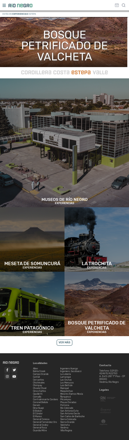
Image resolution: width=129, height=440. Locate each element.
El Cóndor (38, 413)
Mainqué (64, 388)
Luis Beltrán (66, 385)
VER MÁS (64, 342)
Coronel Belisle (40, 402)
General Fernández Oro (45, 422)
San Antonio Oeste (70, 413)
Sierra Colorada (68, 419)
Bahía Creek (39, 371)
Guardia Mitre (40, 430)
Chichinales (39, 382)
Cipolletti (37, 394)
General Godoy (40, 425)
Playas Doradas (68, 402)
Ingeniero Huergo (69, 368)
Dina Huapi (38, 408)
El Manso (37, 416)
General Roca (40, 427)
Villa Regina (66, 430)
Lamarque (65, 377)
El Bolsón (37, 410)
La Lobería (65, 374)
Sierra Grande (67, 422)
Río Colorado (66, 408)
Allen (35, 368)
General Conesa (41, 419)
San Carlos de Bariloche (72, 416)
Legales (104, 390)
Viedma (64, 427)
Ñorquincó (65, 396)
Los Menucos (67, 382)
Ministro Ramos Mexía (71, 394)
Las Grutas (66, 379)
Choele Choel (40, 388)
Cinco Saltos (39, 391)
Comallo (37, 396)
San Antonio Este (69, 410)
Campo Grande (41, 374)
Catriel (36, 377)
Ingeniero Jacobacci (70, 371)
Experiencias (20, 14)
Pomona (64, 405)
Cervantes (38, 379)
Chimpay (37, 385)
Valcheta (65, 425)
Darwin (36, 405)
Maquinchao (66, 391)
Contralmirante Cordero (45, 399)
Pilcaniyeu (65, 399)
